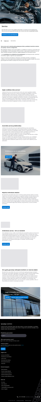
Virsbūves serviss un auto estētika (15, 151)
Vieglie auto (6, 40)
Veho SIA (3, 379)
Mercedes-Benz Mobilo (6, 360)
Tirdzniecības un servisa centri (7, 387)
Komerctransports (5, 367)
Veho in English (4, 389)
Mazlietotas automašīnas (6, 356)
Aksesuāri (3, 363)
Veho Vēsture (4, 383)
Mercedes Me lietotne (5, 361)
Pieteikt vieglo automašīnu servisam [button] (20, 297)
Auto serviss (3, 358)
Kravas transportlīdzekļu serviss (7, 376)
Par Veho (3, 382)
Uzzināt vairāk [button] (6, 207)
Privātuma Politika (20, 400)
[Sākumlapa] (2, 40)
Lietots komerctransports (6, 372)
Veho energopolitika (5, 385)
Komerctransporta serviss (6, 374)
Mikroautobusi (4, 369)
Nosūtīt (3, 348)
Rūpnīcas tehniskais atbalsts (10, 192)
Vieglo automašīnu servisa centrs (15, 292)
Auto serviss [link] (13, 40)
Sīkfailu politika (28, 400)
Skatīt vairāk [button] (8, 156)
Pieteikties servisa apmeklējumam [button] (9, 34)
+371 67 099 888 (22, 396)
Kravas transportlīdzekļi (6, 371)
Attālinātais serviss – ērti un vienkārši (13, 230)
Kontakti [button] (8, 297)
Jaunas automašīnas (5, 355)
